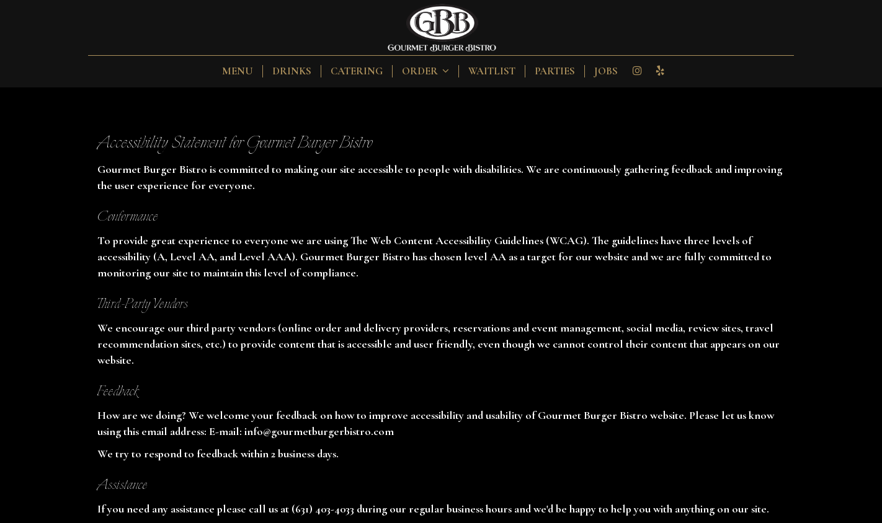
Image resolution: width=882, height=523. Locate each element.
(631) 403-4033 (323, 509)
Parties (555, 71)
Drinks (291, 71)
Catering (357, 71)
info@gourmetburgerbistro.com (319, 431)
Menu (237, 71)
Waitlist (491, 71)
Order (425, 71)
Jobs (606, 71)
